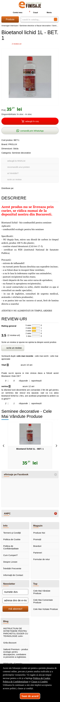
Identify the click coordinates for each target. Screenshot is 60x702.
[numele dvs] (15, 592)
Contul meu (15, 12)
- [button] (55, 474)
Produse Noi (39, 533)
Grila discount (9, 642)
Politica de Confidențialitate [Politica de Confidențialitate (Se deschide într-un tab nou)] (16, 681)
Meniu (47, 12)
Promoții (37, 539)
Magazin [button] (37, 525)
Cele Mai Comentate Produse (43, 601)
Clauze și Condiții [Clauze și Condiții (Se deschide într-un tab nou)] (39, 681)
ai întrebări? (13, 173)
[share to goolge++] (22, 187)
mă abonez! (15, 608)
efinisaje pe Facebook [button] (16, 474)
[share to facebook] (16, 187)
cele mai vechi (41, 356)
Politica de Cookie (11, 539)
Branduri (37, 546)
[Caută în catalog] (55, 19)
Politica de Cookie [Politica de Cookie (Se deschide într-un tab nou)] (41, 678)
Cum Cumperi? (10, 555)
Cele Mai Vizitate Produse (45, 609)
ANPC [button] (7, 513)
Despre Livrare (10, 562)
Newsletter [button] (9, 583)
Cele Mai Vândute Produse (41, 592)
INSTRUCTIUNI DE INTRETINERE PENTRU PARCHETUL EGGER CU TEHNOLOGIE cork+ (15, 632)
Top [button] (35, 583)
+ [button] (55, 513)
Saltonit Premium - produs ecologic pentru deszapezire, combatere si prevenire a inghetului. (15, 653)
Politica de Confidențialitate (11, 547)
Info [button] (5, 525)
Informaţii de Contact (13, 575)
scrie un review (14, 179)
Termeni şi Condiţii (12, 533)
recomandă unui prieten (18, 167)
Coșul (32, 12)
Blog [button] (6, 621)
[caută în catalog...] (36, 19)
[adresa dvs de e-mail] (15, 600)
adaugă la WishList (16, 161)
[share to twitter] (28, 187)
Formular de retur (41, 559)
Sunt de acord (30, 696)
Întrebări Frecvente (12, 568)
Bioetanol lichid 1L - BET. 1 (30, 449)
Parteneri (37, 552)
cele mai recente (25, 356)
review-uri (16, 44)
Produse (10, 19)
